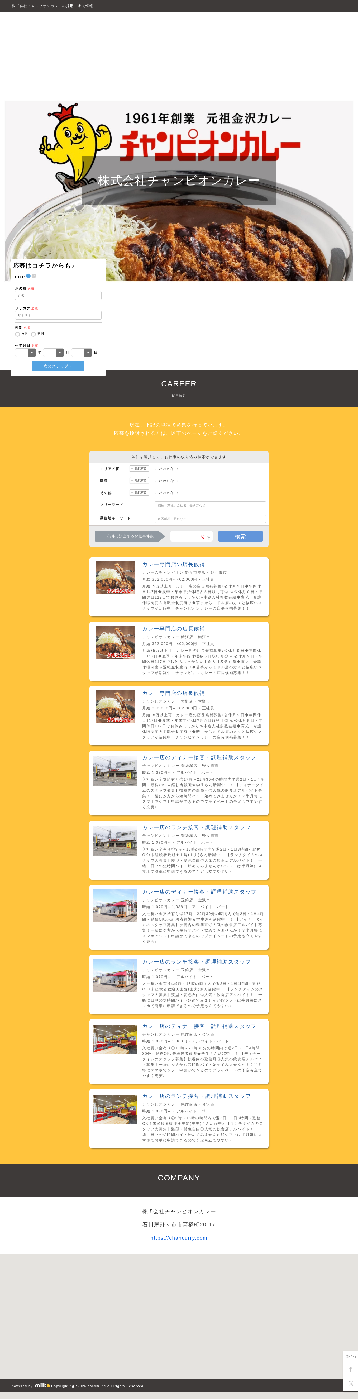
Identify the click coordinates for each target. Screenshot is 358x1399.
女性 (25, 334)
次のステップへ (58, 366)
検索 (240, 536)
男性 (41, 334)
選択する (139, 468)
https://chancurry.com (179, 1238)
